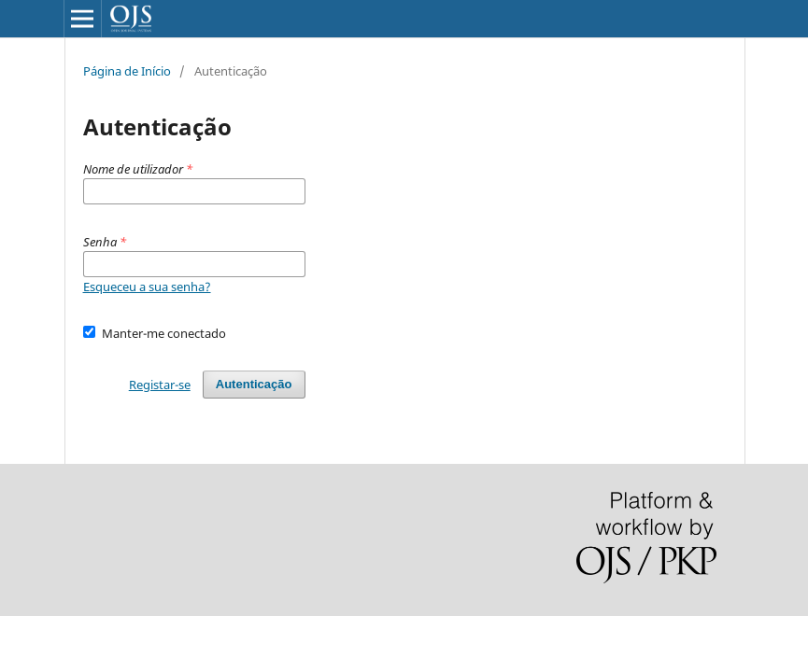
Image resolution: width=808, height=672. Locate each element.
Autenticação (254, 384)
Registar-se (160, 384)
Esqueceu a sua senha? (147, 286)
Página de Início (127, 71)
